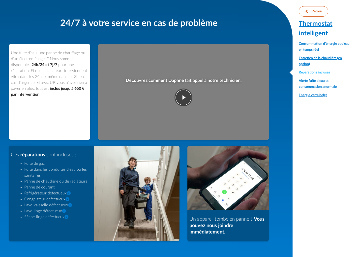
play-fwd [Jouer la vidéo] (183, 97)
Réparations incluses (314, 72)
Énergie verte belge (313, 95)
